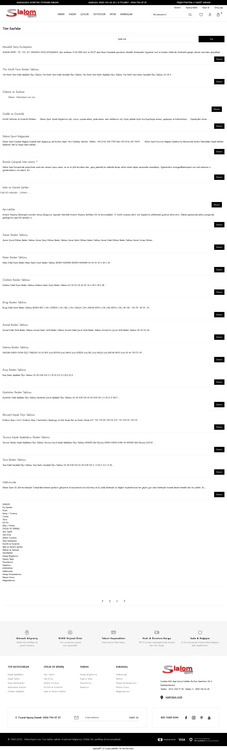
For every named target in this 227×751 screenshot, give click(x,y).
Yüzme (5, 516)
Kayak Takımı (14, 678)
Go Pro (5, 522)
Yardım (177, 7)
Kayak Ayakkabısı (16, 674)
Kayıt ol (205, 7)
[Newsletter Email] (106, 717)
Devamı (219, 59)
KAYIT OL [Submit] (134, 717)
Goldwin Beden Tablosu (16, 280)
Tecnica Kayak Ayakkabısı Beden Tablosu (26, 437)
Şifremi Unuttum (10, 537)
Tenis (5, 519)
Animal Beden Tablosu (15, 325)
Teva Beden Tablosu (14, 460)
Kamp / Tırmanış (10, 513)
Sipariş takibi (191, 7)
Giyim (5, 510)
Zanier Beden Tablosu (15, 235)
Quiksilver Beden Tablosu (17, 392)
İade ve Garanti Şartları (16, 187)
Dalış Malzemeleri (16, 683)
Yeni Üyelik (7, 531)
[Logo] (21, 13)
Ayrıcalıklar (9, 209)
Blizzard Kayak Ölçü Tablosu (19, 415)
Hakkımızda (9, 482)
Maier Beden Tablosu (15, 257)
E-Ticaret (107, 748)
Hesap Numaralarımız (12, 574)
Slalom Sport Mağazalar (16, 136)
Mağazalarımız (9, 580)
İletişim (119, 678)
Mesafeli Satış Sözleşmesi (17, 47)
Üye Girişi (7, 534)
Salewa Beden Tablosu (16, 347)
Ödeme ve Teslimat (13, 92)
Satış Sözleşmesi (10, 540)
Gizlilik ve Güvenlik (13, 114)
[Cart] (218, 14)
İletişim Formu (9, 577)
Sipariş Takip (8, 559)
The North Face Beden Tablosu (21, 69)
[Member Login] (210, 14)
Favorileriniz (8, 562)
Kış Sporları (8, 507)
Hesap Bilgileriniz (10, 556)
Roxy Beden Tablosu (14, 370)
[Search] (172, 14)
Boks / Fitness (9, 525)
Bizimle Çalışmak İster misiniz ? (20, 162)
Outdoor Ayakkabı (16, 691)
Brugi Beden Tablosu (14, 302)
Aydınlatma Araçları (17, 687)
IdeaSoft (97, 748)
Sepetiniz (7, 565)
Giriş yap (218, 7)
